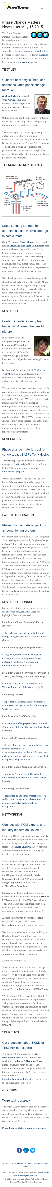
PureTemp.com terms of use (36, 1163)
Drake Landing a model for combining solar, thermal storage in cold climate (25, 231)
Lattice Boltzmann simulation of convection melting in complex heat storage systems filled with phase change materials (25, 756)
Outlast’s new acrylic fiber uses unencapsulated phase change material (23, 85)
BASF (16, 464)
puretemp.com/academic (18, 611)
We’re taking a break (16, 1100)
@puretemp (42, 54)
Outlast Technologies (13, 96)
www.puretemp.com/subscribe (32, 51)
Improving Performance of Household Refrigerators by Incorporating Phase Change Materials (24, 777)
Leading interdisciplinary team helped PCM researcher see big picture (23, 326)
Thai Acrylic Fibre (11, 99)
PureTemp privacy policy (13, 1163)
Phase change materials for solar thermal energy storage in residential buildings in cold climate (24, 636)
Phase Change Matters (27, 846)
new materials (39, 388)
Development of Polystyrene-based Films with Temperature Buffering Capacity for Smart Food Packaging (25, 727)
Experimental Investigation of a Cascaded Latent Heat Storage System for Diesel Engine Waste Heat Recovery (24, 705)
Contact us (26, 1166)
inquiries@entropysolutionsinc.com (20, 1079)
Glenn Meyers (27, 242)
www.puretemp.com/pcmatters (23, 62)
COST (9, 359)
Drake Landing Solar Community (27, 245)
